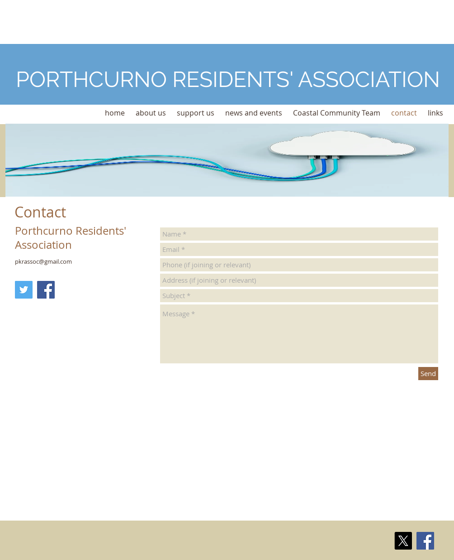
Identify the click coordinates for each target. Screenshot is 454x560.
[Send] (428, 373)
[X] (403, 541)
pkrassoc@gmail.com (43, 261)
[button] (150, 113)
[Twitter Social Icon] (24, 290)
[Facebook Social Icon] (46, 290)
